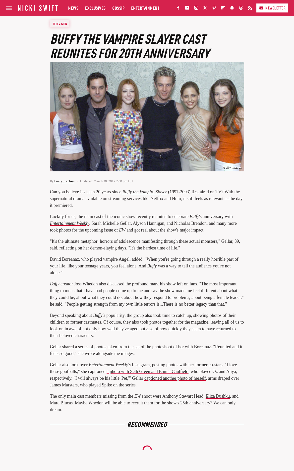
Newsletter (272, 7)
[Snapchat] (232, 8)
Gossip (118, 8)
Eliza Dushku (218, 396)
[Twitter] (205, 8)
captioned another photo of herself (175, 378)
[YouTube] (187, 8)
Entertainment (145, 8)
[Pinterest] (214, 8)
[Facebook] (178, 8)
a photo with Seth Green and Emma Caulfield (147, 371)
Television (60, 23)
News (73, 8)
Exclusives (95, 8)
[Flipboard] (223, 8)
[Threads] (240, 8)
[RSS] (249, 8)
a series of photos (90, 346)
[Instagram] (196, 8)
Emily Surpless (64, 181)
